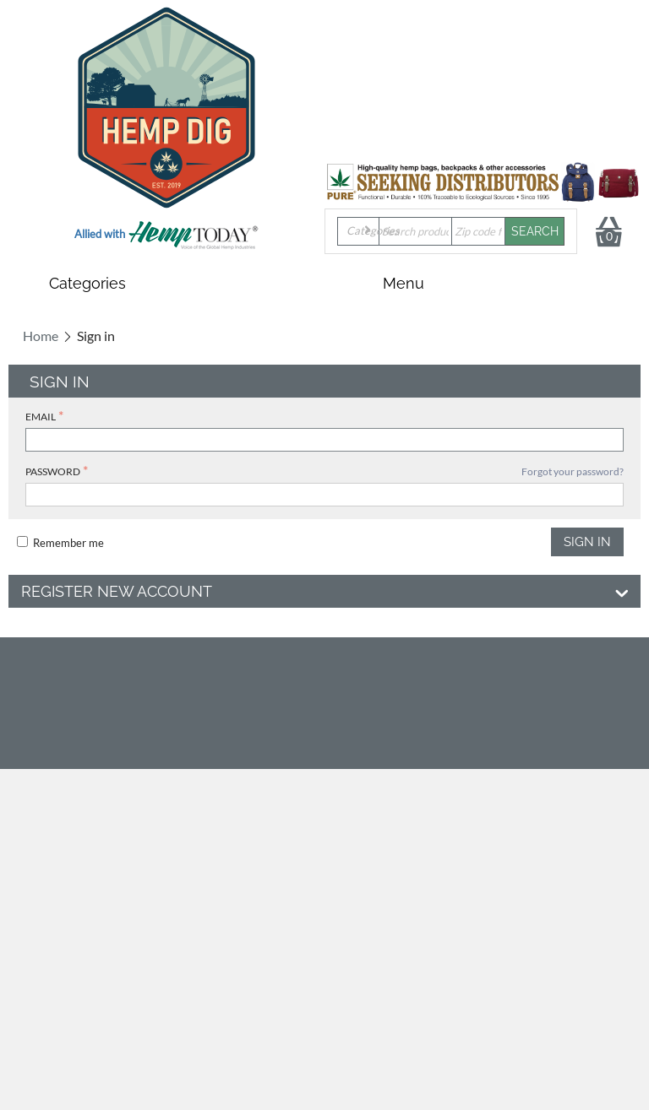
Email (40, 416)
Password (52, 471)
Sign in (587, 542)
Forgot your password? (572, 471)
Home (40, 336)
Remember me (60, 543)
